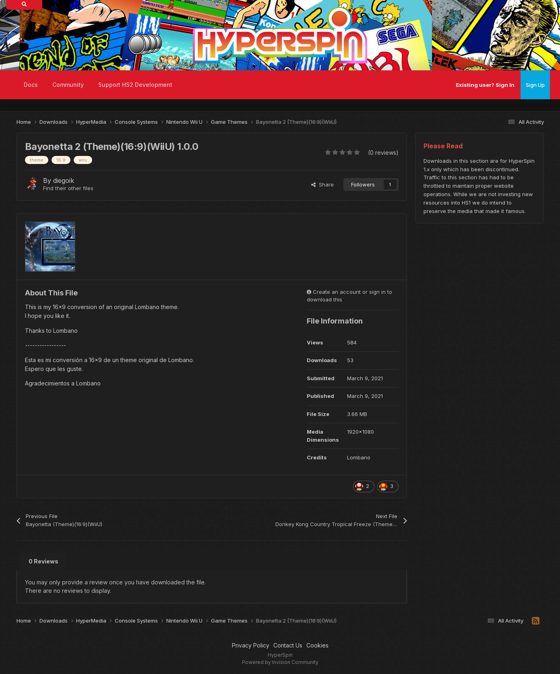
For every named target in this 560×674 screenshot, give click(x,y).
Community (68, 84)
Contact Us (287, 645)
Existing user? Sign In (485, 85)
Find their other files (68, 188)
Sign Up (535, 85)
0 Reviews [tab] (43, 561)
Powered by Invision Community (280, 662)
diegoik (63, 180)
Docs (31, 84)
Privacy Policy (250, 645)
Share (322, 184)
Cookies (317, 645)
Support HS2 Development (135, 84)
